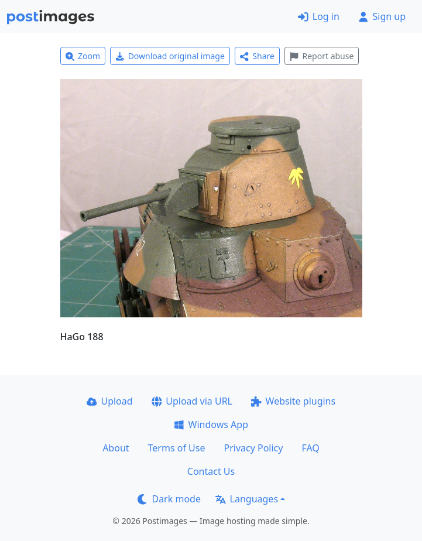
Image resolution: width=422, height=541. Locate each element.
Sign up (382, 16)
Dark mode (169, 498)
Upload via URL (192, 401)
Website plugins (293, 401)
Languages (246, 498)
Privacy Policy (253, 447)
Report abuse (322, 55)
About (115, 447)
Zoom (83, 55)
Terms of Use (176, 447)
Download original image (170, 55)
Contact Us (211, 471)
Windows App (211, 424)
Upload (110, 401)
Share (257, 55)
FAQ (310, 447)
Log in (318, 16)
